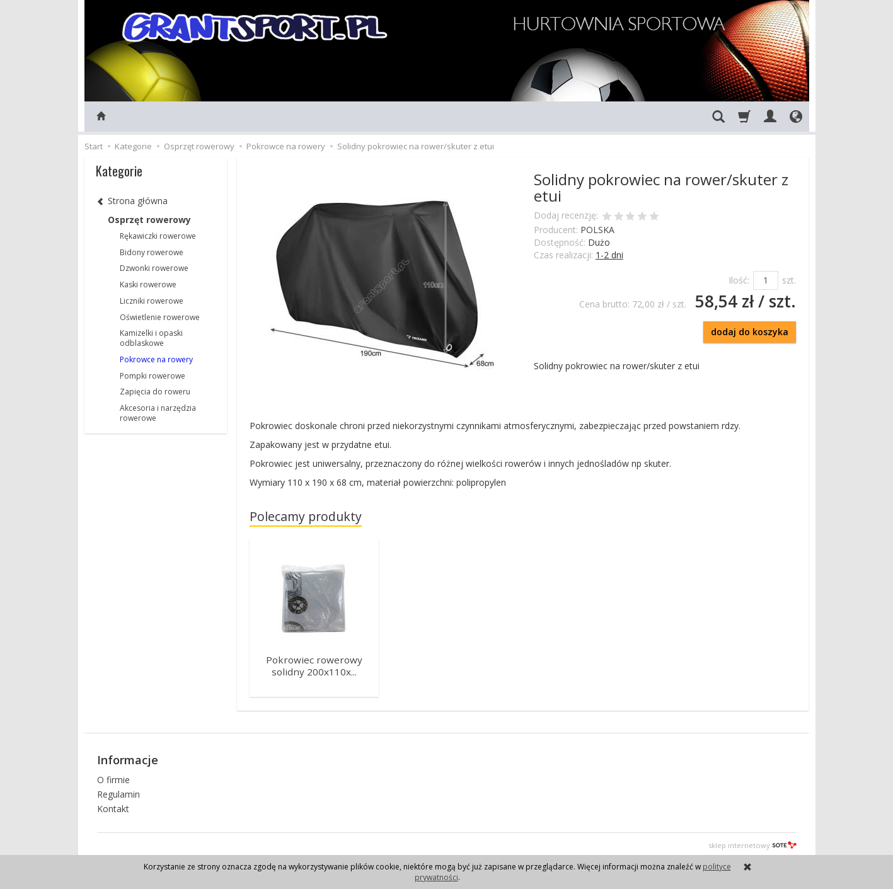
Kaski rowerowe (148, 284)
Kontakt (113, 806)
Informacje (127, 757)
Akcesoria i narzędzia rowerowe (158, 413)
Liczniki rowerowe (151, 300)
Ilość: (739, 280)
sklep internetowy (752, 842)
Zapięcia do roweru (155, 391)
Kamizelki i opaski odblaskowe (151, 338)
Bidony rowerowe (151, 252)
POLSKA (597, 230)
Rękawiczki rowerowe (158, 236)
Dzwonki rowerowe (154, 268)
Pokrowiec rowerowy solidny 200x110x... (314, 665)
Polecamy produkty (306, 516)
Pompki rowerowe (152, 375)
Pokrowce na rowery (156, 359)
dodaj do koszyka (749, 332)
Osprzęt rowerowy (149, 220)
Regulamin (118, 791)
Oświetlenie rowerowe (160, 317)
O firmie (113, 777)
